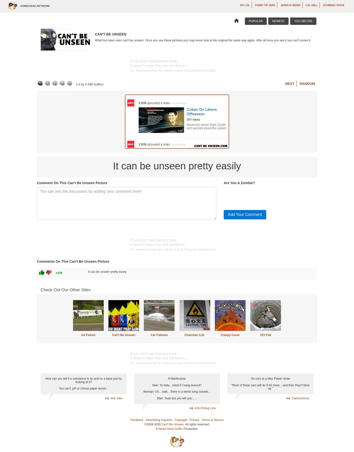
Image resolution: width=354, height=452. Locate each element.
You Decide (303, 21)
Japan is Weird (290, 5)
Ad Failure (88, 335)
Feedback (136, 420)
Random (307, 84)
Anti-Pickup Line (205, 408)
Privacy (194, 420)
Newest (278, 21)
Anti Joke (116, 398)
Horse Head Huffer (170, 429)
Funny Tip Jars (265, 5)
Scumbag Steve (333, 5)
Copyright (181, 420)
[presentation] (261, 196)
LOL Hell (312, 5)
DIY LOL (245, 5)
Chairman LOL (195, 335)
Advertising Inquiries (159, 420)
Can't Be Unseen (123, 335)
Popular (256, 21)
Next (289, 84)
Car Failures (159, 335)
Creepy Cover (230, 335)
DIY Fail (265, 335)
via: (107, 398)
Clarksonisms (300, 398)
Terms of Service (213, 420)
